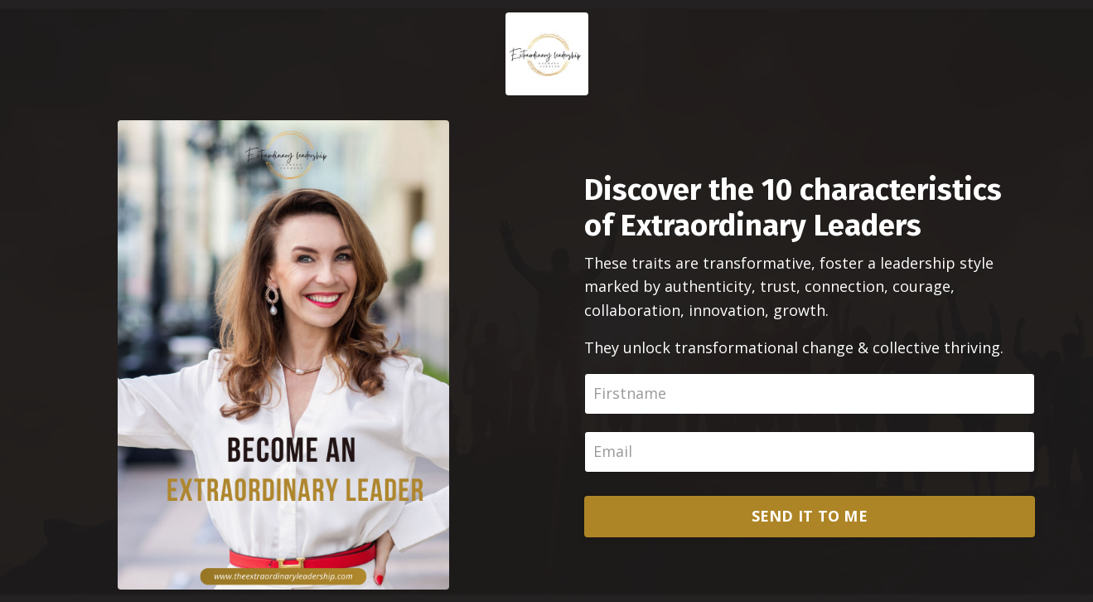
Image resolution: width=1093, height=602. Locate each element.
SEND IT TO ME (810, 516)
